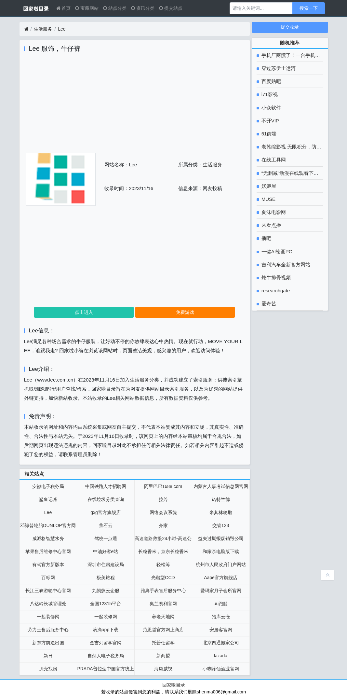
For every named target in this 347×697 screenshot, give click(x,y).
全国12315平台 (105, 603)
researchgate (275, 290)
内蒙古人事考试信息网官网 (221, 486)
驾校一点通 (105, 538)
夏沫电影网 (273, 212)
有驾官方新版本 (48, 564)
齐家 (163, 525)
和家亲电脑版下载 (221, 551)
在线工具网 (273, 159)
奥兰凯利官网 (163, 603)
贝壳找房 (48, 668)
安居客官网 (220, 629)
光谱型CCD (163, 577)
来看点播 (270, 225)
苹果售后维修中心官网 (48, 551)
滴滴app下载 (105, 629)
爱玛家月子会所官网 (220, 590)
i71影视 (269, 94)
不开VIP (269, 120)
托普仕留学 (163, 642)
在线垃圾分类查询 (105, 499)
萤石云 (106, 525)
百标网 (48, 577)
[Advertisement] (134, 107)
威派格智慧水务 (48, 538)
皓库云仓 (221, 616)
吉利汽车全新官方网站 (285, 264)
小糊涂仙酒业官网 (221, 668)
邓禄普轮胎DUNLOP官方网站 (47, 527)
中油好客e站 (105, 551)
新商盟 (163, 655)
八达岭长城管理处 (48, 603)
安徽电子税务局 (48, 486)
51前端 (268, 133)
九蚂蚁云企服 (105, 590)
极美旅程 (106, 577)
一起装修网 (48, 616)
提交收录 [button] (290, 27)
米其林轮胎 (220, 512)
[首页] (26, 29)
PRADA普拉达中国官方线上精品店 (105, 670)
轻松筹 (163, 564)
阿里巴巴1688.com (163, 486)
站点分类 (115, 8)
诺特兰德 (221, 499)
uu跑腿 (221, 603)
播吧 (265, 238)
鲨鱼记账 (48, 499)
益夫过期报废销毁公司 (221, 538)
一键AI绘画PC (276, 251)
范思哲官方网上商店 (163, 629)
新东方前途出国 (48, 642)
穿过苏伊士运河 (278, 68)
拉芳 (163, 499)
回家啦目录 (173, 685)
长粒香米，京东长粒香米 (163, 551)
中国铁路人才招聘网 (105, 486)
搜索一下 (309, 8)
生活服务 (43, 29)
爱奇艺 (268, 303)
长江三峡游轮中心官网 (48, 590)
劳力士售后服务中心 (48, 629)
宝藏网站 (87, 8)
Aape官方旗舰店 (220, 577)
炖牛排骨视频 (275, 277)
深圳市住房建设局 (105, 564)
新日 (48, 655)
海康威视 (163, 668)
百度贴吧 (270, 81)
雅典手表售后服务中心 (163, 590)
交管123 (220, 525)
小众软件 (270, 107)
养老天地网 (163, 616)
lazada (220, 655)
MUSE (268, 199)
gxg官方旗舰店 (105, 512)
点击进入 (84, 312)
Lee (61, 29)
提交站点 (170, 8)
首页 (63, 8)
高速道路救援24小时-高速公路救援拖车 (163, 540)
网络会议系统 (163, 512)
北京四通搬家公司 (221, 642)
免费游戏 (185, 312)
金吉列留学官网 (106, 642)
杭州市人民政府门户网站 (221, 564)
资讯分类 (142, 8)
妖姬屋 (268, 186)
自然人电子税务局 (105, 655)
